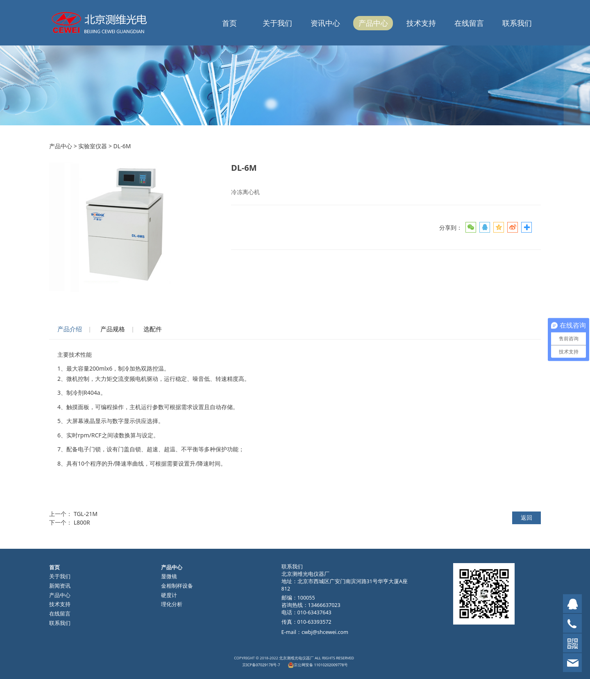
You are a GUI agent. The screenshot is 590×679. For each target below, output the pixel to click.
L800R (82, 522)
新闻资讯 (59, 585)
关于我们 (277, 23)
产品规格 (112, 329)
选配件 (152, 329)
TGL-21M (86, 514)
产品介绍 (69, 329)
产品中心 (373, 23)
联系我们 (517, 23)
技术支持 (421, 23)
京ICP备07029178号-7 (278, 663)
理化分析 (171, 604)
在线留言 (469, 23)
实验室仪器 (92, 146)
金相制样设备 (177, 585)
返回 (526, 517)
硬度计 (169, 595)
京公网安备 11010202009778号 (308, 663)
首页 (229, 23)
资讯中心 (325, 23)
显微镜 (169, 576)
